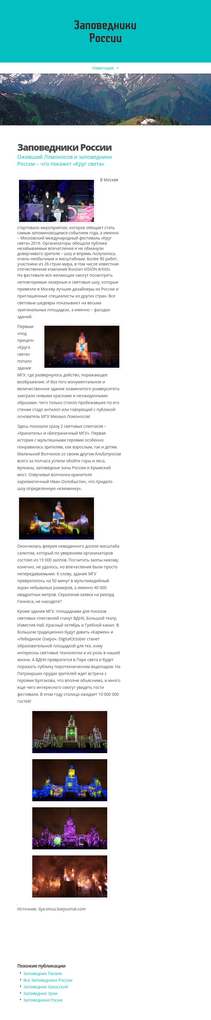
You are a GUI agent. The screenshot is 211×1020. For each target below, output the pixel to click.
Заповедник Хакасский (45, 986)
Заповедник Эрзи (40, 993)
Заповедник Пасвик (42, 973)
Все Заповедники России (47, 980)
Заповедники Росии (43, 1000)
